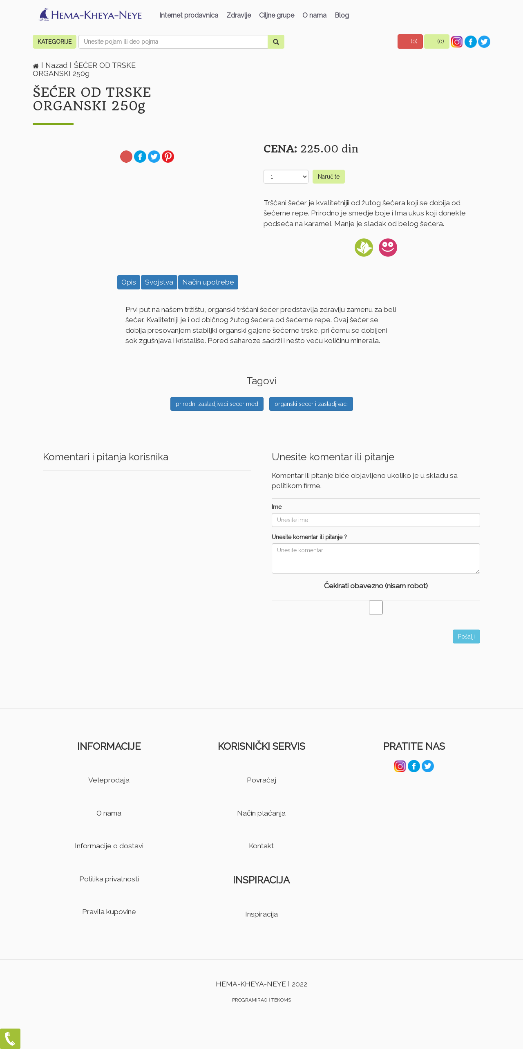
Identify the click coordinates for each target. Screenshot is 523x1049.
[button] (410, 41)
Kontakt (261, 846)
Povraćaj (261, 780)
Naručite (329, 176)
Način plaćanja (261, 813)
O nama (314, 15)
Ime (277, 507)
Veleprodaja (109, 780)
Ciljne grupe (276, 15)
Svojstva (159, 282)
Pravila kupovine (109, 912)
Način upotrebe (208, 282)
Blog (342, 15)
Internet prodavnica (188, 15)
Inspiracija (261, 914)
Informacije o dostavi (109, 846)
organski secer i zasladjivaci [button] (311, 404)
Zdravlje (238, 15)
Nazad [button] (57, 65)
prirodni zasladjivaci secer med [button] (217, 404)
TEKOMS (281, 1000)
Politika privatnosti (109, 879)
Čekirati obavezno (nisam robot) (376, 586)
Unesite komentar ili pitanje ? (309, 537)
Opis (128, 282)
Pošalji (466, 636)
